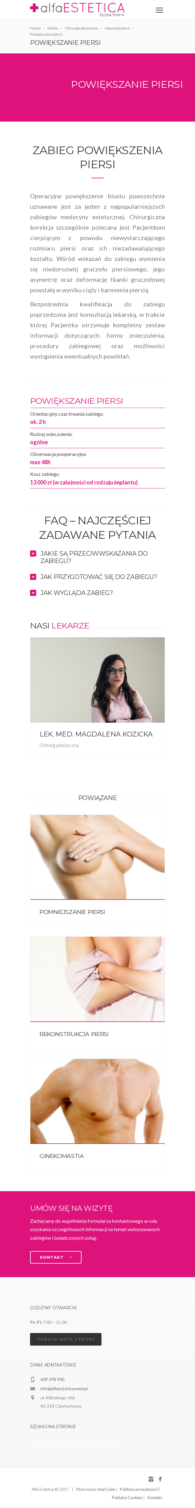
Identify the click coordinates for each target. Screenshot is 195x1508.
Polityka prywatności (139, 1489)
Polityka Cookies (127, 1497)
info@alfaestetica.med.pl (64, 1388)
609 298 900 (52, 1379)
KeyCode (106, 1489)
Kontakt (154, 1497)
